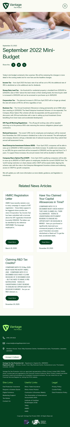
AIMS (26, 411)
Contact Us (6, 401)
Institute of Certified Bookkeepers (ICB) (32, 401)
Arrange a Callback (12, 357)
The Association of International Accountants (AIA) (36, 396)
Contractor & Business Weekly (35, 392)
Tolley (27, 405)
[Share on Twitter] (19, 65)
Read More (12, 242)
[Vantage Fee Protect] (12, 6)
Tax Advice (6, 398)
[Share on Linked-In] (24, 65)
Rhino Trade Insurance (32, 386)
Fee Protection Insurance (11, 386)
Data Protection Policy (59, 392)
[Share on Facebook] (13, 65)
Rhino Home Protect (32, 389)
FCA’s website (33, 377)
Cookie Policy (56, 389)
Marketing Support (9, 395)
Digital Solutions (8, 392)
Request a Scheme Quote (11, 389)
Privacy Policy (56, 386)
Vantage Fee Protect (30, 416)
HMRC (27, 408)
